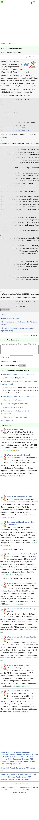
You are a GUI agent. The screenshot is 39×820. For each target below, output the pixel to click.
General (19, 756)
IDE (36, 756)
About (12, 770)
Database (26, 754)
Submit (22, 367)
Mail (10, 761)
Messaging (16, 761)
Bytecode (17, 754)
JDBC (9, 43)
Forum (27, 781)
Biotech (9, 754)
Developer (10, 776)
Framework (4, 756)
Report (3, 763)
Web (15, 765)
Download (5, 310)
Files (2, 779)
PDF (31, 761)
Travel (17, 781)
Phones (11, 781)
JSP (31, 759)
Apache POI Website (20, 131)
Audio (2, 754)
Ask (2, 772)
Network (25, 761)
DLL (34, 776)
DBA (17, 776)
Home (2, 43)
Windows (24, 776)
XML (19, 765)
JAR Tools (4, 759)
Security (18, 763)
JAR (30, 776)
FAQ (22, 781)
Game (12, 756)
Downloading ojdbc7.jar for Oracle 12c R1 (19, 398)
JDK (26, 759)
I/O (33, 756)
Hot (7, 770)
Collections (20, 770)
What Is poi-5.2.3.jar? (10, 318)
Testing (9, 765)
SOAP (2, 765)
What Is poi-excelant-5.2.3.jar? (14, 315)
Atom (33, 770)
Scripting (10, 763)
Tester (3, 776)
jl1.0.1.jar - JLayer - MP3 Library (15, 406)
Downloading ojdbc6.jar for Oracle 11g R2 (19, 376)
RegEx (18, 779)
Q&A (29, 779)
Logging (3, 761)
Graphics (27, 756)
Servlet (32, 763)
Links (24, 779)
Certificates (10, 779)
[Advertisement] (18, 23)
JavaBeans (14, 759)
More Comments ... (7, 423)
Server (26, 763)
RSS (27, 770)
